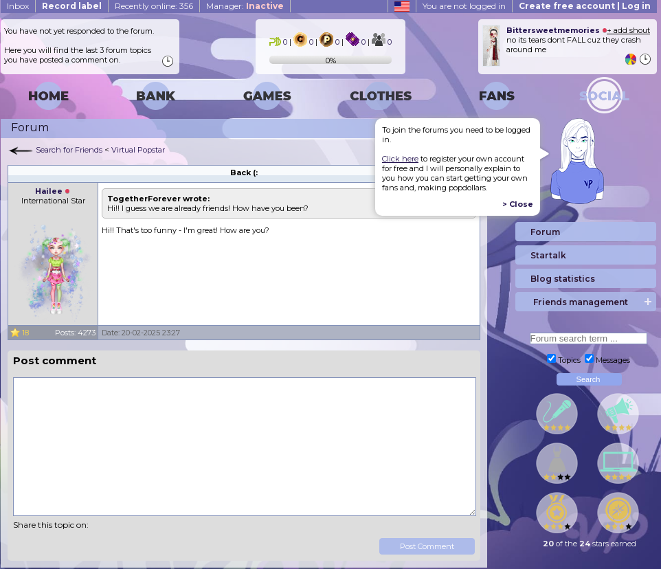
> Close (517, 204)
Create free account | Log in (585, 6)
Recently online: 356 (154, 6)
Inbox (18, 6)
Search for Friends (69, 150)
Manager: (245, 6)
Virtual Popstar (138, 150)
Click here (400, 159)
